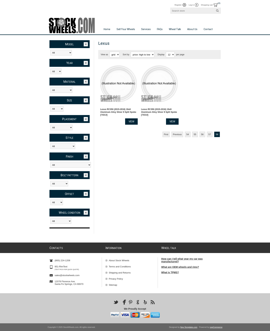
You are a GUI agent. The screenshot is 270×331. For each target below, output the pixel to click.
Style (69, 138)
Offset (69, 194)
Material (69, 81)
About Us (192, 29)
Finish (69, 156)
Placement (69, 119)
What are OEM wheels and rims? (180, 267)
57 (209, 132)
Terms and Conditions (120, 266)
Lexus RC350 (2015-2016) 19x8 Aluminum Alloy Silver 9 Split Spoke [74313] (118, 110)
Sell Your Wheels (126, 29)
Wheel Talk (175, 29)
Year (69, 63)
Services (146, 29)
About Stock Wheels (119, 260)
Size (69, 100)
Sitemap (113, 285)
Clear (86, 44)
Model (69, 44)
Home (107, 29)
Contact (208, 29)
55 (195, 132)
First (166, 132)
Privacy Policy (116, 278)
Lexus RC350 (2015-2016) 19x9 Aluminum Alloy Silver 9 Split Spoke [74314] (159, 110)
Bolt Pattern (69, 175)
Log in (191, 5)
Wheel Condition (69, 212)
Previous (177, 132)
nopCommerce (216, 327)
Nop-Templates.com (188, 327)
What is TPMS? (170, 272)
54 (187, 132)
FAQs (160, 29)
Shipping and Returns (120, 272)
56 (202, 132)
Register (178, 5)
